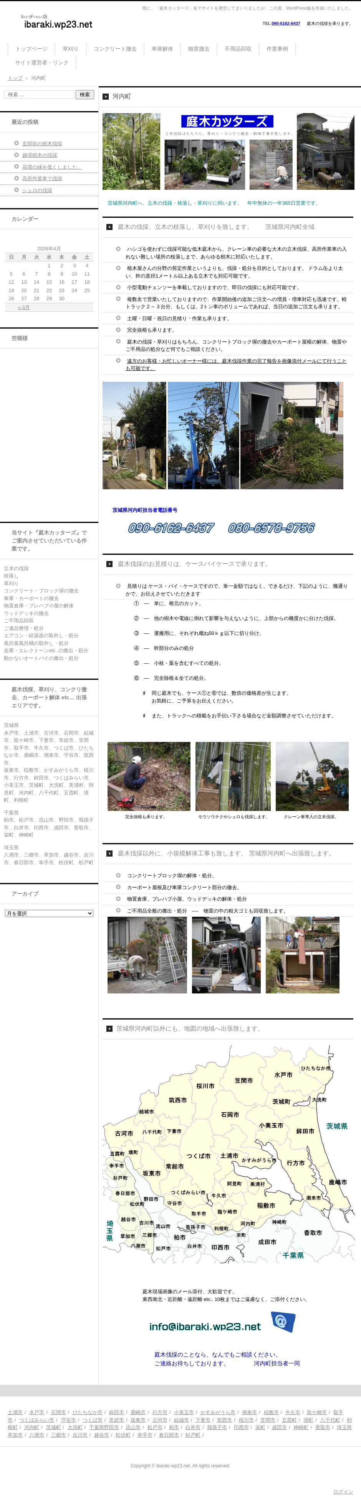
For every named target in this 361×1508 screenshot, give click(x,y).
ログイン (343, 1492)
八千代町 (330, 1420)
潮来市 (249, 1412)
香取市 (322, 1427)
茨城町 (53, 1427)
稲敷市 (271, 1412)
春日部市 (169, 1435)
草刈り (71, 49)
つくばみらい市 (36, 1420)
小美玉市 (184, 1412)
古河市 (159, 1420)
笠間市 (267, 1420)
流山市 (133, 1427)
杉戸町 (192, 1435)
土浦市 (15, 1412)
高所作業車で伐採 (42, 178)
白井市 (192, 1427)
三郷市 (58, 1435)
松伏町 (123, 1435)
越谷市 (101, 1435)
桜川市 (246, 1420)
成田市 (279, 1427)
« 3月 (24, 307)
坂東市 (138, 1420)
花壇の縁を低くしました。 (52, 167)
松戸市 (154, 1427)
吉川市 (80, 1435)
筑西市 (224, 1420)
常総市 (116, 1420)
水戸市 (36, 1412)
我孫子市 (217, 1427)
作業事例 (277, 49)
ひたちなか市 (88, 1412)
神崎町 (300, 1427)
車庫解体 (162, 49)
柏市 (174, 1427)
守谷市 (68, 1420)
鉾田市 (116, 1412)
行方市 (159, 1412)
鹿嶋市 (138, 1412)
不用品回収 (238, 49)
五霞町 (289, 1420)
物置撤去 (199, 49)
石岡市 (58, 1412)
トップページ (31, 49)
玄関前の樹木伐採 (42, 143)
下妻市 (202, 1420)
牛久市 (292, 1412)
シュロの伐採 (37, 190)
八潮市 (36, 1435)
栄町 (260, 1427)
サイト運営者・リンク (42, 62)
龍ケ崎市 (317, 1412)
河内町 (31, 1427)
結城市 (181, 1420)
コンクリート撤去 (115, 49)
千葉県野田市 (104, 1427)
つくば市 (93, 1420)
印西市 (241, 1427)
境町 (308, 1420)
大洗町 (75, 1427)
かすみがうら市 (217, 1412)
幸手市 (144, 1435)
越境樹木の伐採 (39, 155)
